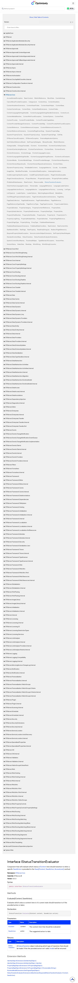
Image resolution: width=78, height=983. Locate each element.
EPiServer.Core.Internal (12, 260)
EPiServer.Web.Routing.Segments (16, 835)
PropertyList (51, 215)
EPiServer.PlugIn (10, 700)
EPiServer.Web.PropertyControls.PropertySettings (21, 808)
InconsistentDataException (37, 171)
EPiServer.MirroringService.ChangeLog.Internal (20, 665)
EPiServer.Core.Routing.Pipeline (15, 280)
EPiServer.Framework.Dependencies (17, 499)
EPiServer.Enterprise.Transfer (14, 418)
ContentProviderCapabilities (45, 120)
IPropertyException (44, 178)
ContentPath (59, 116)
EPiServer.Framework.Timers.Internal (17, 553)
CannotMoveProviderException (17, 102)
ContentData (26, 109)
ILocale (55, 167)
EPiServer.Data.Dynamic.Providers (16, 318)
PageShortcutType (32, 204)
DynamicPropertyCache (14, 135)
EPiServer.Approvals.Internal (14, 64)
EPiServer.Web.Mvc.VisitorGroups (16, 800)
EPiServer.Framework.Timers (14, 549)
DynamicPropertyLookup (32, 135)
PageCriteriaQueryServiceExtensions (44, 197)
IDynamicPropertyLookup (15, 167)
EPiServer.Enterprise (11, 411)
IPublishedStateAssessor (14, 182)
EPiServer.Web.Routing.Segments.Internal (18, 838)
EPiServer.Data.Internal (12, 334)
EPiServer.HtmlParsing (12, 592)
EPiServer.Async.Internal (13, 72)
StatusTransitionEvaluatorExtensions (45, 237)
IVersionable (34, 186)
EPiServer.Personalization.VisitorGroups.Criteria (20, 688)
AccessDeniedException (15, 98)
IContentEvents (60, 149)
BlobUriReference (40, 98)
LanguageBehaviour (45, 186)
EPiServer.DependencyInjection (15, 399)
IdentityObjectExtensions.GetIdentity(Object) (21, 961)
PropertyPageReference (57, 219)
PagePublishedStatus (42, 200)
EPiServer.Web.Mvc (11, 785)
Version (6, 22)
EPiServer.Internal (11, 615)
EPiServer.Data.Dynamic (13, 307)
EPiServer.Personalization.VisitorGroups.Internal (20, 696)
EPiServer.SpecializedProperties (15, 742)
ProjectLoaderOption (61, 204)
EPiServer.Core (10, 95)
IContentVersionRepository (60, 160)
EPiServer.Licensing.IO (12, 627)
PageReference (56, 200)
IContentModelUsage (25, 160)
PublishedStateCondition (38, 226)
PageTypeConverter (46, 204)
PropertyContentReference (41, 208)
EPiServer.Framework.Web (13, 565)
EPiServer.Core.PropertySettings (15, 264)
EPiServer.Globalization (12, 584)
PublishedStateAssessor (47, 222)
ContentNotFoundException (32, 116)
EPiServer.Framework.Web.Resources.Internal (19, 580)
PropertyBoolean (12, 208)
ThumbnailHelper (31, 240)
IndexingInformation (54, 171)
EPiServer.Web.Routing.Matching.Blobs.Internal (20, 827)
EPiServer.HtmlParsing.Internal (15, 596)
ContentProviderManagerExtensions (18, 124)
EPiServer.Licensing (11, 619)
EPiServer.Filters (10, 465)
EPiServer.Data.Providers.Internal (15, 341)
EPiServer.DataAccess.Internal (15, 391)
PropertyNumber (42, 219)
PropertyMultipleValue (28, 219)
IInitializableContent (31, 167)
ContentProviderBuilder (26, 120)
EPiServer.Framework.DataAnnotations (17, 495)
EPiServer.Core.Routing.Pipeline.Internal (18, 283)
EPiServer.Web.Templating (13, 842)
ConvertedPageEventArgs (35, 131)
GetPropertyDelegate (34, 142)
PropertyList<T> (62, 215)
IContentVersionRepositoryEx (16, 164)
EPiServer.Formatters (12, 468)
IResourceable (38, 182)
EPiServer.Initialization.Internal (14, 611)
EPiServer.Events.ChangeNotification (17, 434)
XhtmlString (36, 244)
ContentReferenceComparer (30, 127)
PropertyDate (58, 211)
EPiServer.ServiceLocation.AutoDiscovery (18, 734)
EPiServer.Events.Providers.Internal (16, 461)
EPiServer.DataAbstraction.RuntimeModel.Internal (21, 384)
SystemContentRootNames (15, 240)
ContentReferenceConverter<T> (51, 127)
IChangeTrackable (23, 146)
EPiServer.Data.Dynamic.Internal (15, 310)
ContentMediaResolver (14, 116)
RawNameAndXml (12, 230)
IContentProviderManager (41, 160)
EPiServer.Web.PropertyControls (15, 804)
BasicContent (28, 98)
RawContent (52, 226)
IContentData (49, 149)
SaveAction (17, 869)
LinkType (67, 189)
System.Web (9, 850)
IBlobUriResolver (59, 142)
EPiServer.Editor (10, 407)
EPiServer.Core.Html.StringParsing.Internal (18, 257)
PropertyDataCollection (14, 211)
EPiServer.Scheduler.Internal (14, 715)
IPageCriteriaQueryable (58, 175)
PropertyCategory (25, 208)
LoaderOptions (31, 193)
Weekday (28, 244)
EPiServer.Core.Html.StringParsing (16, 253)
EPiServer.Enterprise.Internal (14, 415)
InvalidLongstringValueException (17, 175)
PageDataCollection (13, 200)
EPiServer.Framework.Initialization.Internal (18, 515)
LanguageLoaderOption (61, 186)
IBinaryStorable (47, 142)
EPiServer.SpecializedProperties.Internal (18, 746)
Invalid (52, 948)
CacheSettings (60, 98)
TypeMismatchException (46, 240)
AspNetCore (9, 33)
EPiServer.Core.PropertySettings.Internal (18, 268)
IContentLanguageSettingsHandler (18, 157)
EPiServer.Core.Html (11, 249)
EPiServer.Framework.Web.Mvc (15, 569)
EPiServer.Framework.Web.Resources (17, 576)
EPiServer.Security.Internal (13, 727)
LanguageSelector (31, 189)
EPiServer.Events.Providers (14, 457)
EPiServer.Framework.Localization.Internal (18, 526)
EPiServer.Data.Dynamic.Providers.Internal (18, 322)
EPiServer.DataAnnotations (13, 395)
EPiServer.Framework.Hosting (14, 507)
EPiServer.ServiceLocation (13, 731)
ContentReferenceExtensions (16, 131)
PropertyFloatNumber (14, 215)
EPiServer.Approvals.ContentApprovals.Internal (20, 56)
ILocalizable (63, 167)
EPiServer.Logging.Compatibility (15, 657)
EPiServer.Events (10, 430)
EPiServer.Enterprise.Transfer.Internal (17, 422)
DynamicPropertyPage (48, 135)
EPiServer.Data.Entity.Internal (14, 330)
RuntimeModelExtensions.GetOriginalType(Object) (23, 970)
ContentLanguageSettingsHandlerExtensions (44, 113)
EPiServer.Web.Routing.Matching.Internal (18, 831)
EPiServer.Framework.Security (15, 542)
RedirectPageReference (58, 230)
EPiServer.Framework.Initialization (16, 511)
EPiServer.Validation (11, 758)
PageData (60, 197)
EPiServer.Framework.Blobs (14, 480)
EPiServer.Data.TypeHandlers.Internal (17, 357)
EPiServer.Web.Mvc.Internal (14, 796)
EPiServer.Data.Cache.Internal (14, 303)
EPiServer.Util (9, 750)
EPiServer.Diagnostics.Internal (14, 403)
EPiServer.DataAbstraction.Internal (16, 372)
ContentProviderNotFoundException (58, 124)
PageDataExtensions (27, 200)
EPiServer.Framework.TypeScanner (16, 557)
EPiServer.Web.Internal (12, 781)
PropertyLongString (13, 219)
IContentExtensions (13, 153)
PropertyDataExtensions (31, 211)
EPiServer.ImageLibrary (12, 600)
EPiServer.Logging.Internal (13, 661)
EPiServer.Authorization (12, 75)
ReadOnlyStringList (43, 230)
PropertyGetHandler (28, 215)
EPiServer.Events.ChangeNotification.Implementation (22, 442)
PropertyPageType (13, 222)
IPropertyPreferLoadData (60, 178)
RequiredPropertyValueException (17, 233)
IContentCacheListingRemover (17, 149)
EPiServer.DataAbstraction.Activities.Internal (19, 368)
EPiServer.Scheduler (11, 711)
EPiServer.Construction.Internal (15, 91)
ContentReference (13, 127)
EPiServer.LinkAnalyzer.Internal (15, 642)
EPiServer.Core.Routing (12, 272)
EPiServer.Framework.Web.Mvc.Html (17, 573)
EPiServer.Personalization (13, 677)
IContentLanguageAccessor (41, 153)
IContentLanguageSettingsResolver (42, 157)
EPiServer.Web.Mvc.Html (13, 788)
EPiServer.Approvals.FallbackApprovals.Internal (20, 60)
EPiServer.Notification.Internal (14, 673)
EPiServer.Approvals (11, 48)
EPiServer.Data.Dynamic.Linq (14, 314)
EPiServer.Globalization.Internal (15, 588)
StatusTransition (28, 237)
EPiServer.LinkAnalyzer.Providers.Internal (18, 646)
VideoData (20, 244)
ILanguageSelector (45, 167)
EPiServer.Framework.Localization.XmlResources (20, 530)
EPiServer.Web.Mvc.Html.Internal (15, 792)
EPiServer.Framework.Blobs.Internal (16, 484)
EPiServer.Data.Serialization (14, 353)
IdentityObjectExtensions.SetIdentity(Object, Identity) (24, 963)
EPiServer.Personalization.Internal (16, 680)
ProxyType (34, 222)
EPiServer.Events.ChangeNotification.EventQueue (21, 438)
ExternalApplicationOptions (49, 138)
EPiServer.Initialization (12, 607)
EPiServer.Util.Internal (12, 754)
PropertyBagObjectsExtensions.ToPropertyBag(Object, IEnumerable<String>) (31, 968)
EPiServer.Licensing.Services (14, 634)
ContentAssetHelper (47, 105)
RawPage (23, 230)
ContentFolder (53, 109)
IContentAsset (42, 146)
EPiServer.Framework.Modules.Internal (17, 538)
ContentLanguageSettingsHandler (18, 113)
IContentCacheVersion (35, 149)
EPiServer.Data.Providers (13, 337)
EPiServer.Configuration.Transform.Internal (18, 83)
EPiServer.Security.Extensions (14, 723)
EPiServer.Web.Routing (12, 812)
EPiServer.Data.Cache (12, 299)
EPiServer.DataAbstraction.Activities (16, 364)
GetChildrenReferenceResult (16, 142)
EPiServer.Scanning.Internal (14, 707)
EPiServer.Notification (12, 669)
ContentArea (42, 102)
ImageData (10, 171)
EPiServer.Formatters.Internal (14, 472)
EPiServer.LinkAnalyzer (12, 638)
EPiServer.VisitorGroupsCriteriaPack (16, 765)
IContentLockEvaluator (62, 157)
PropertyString (25, 222)
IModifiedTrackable (21, 171)
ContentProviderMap (38, 124)
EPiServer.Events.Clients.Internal (15, 449)
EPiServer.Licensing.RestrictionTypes (17, 630)
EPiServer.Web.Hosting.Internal (15, 777)
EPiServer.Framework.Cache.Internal (17, 492)
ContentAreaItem (53, 102)
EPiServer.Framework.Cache (14, 488)
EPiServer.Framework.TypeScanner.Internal (19, 561)
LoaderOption (20, 193)
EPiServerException (32, 138)
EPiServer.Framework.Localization (16, 522)
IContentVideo (58, 164)
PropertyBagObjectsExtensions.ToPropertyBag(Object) (24, 965)
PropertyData (56, 208)
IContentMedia (11, 160)
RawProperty (31, 230)
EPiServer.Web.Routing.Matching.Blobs (17, 823)
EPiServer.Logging (11, 653)
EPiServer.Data (10, 295)
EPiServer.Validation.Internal (14, 761)
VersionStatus (11, 244)
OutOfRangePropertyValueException (19, 197)
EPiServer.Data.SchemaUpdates (15, 345)
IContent (33, 146)
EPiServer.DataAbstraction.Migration (16, 376)
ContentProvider (12, 120)
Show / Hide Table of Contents (39, 17)
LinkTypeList (11, 193)
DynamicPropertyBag (52, 131)
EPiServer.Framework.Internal (14, 519)
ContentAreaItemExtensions (16, 105)
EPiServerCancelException (15, 138)
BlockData (50, 98)
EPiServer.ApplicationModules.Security (17, 41)
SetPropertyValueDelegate (61, 233)
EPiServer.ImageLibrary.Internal (15, 603)
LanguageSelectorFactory (47, 189)
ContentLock (65, 113)
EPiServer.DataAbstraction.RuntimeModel (18, 380)
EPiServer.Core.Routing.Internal (15, 276)
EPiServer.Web (10, 769)
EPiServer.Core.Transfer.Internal (15, 291)
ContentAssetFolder (33, 105)
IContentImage (26, 153)
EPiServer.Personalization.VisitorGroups (17, 684)
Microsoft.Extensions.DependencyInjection (19, 846)
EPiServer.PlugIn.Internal (13, 704)
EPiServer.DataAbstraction (13, 361)
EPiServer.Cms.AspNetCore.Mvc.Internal (18, 79)
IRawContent (28, 182)
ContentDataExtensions (39, 109)
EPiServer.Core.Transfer (12, 287)
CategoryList (33, 102)
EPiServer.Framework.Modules (15, 534)
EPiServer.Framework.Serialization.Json (17, 546)
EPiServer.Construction (12, 87)
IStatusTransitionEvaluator (53, 182)
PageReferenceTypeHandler (16, 204)
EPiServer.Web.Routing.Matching (15, 819)
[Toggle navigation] (73, 3)
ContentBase (60, 105)
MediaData (58, 193)
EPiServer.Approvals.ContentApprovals (17, 52)
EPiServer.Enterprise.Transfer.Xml (15, 426)
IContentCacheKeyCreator (57, 146)
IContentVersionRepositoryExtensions (39, 164)
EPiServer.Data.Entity (12, 326)
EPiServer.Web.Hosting (12, 773)
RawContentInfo (62, 226)
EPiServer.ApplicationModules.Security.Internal (20, 45)
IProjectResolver (31, 178)
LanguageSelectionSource (15, 189)
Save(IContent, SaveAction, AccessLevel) (49, 869)
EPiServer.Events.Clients (13, 445)
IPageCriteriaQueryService (15, 178)
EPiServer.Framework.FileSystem (15, 503)
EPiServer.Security (11, 719)
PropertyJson (41, 215)
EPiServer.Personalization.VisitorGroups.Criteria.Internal (23, 692)
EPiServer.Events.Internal (13, 453)
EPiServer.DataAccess (12, 388)
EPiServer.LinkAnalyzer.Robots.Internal (17, 650)
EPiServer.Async (10, 68)
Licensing (60, 189)
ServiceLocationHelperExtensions (40, 233)
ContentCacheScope (13, 109)
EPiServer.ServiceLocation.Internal (16, 738)
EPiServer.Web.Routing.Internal (15, 815)
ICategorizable (11, 146)
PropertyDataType (46, 211)
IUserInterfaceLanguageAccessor (17, 186)
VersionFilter (60, 240)
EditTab (59, 135)
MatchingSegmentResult (46, 193)
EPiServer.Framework (12, 476)
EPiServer (8, 37)
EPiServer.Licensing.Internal (14, 623)
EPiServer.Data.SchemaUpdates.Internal (18, 349)
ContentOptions (48, 116)
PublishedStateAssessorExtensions (18, 226)
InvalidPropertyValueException (39, 175)
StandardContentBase (14, 237)
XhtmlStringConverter (49, 244)
